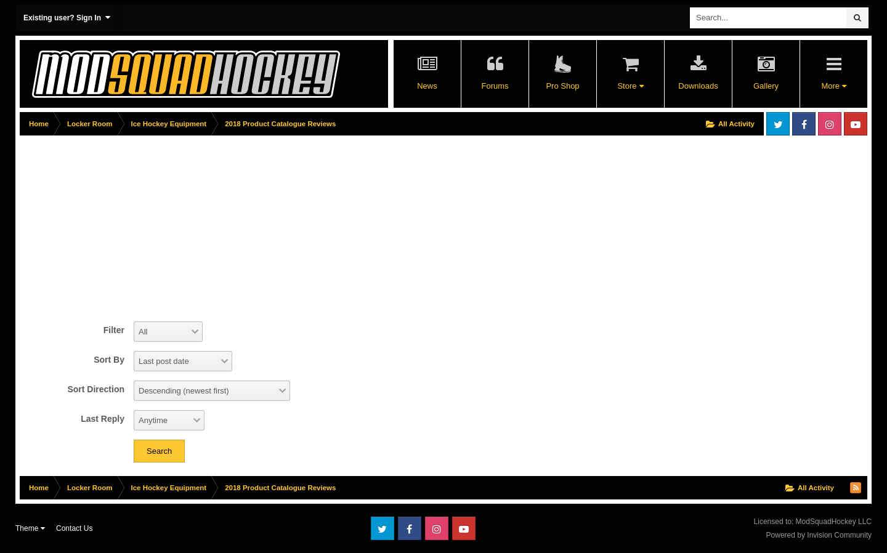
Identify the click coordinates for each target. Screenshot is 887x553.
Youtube (855, 123)
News (427, 86)
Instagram (829, 123)
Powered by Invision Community (819, 535)
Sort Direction (95, 389)
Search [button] (159, 451)
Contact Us (74, 528)
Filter (113, 330)
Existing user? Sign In (66, 17)
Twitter (778, 123)
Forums (494, 86)
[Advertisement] (244, 226)
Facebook (804, 123)
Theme (30, 528)
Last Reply (102, 419)
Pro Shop (562, 86)
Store (630, 86)
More (833, 86)
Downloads (698, 86)
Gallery (766, 86)
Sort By (109, 360)
